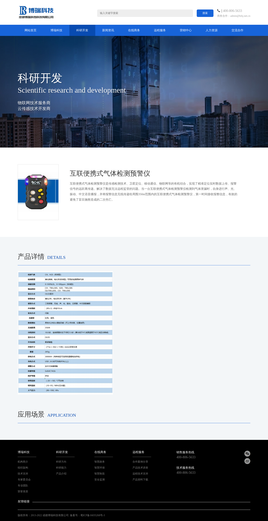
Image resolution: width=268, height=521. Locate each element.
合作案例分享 (140, 461)
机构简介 (23, 461)
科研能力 (61, 467)
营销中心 (186, 30)
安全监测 (99, 479)
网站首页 (30, 30)
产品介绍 (61, 473)
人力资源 (212, 30)
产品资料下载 (140, 479)
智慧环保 (99, 467)
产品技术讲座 (140, 467)
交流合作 (237, 30)
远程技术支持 (140, 473)
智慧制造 (99, 473)
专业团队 (23, 485)
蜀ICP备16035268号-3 (92, 515)
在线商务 (134, 30)
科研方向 (61, 461)
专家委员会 (24, 479)
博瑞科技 (56, 30)
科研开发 (82, 30)
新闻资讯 (108, 30)
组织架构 (23, 467)
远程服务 (160, 30)
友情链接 (24, 501)
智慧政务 (99, 461)
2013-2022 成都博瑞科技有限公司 (50, 515)
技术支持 (23, 473)
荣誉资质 (23, 491)
